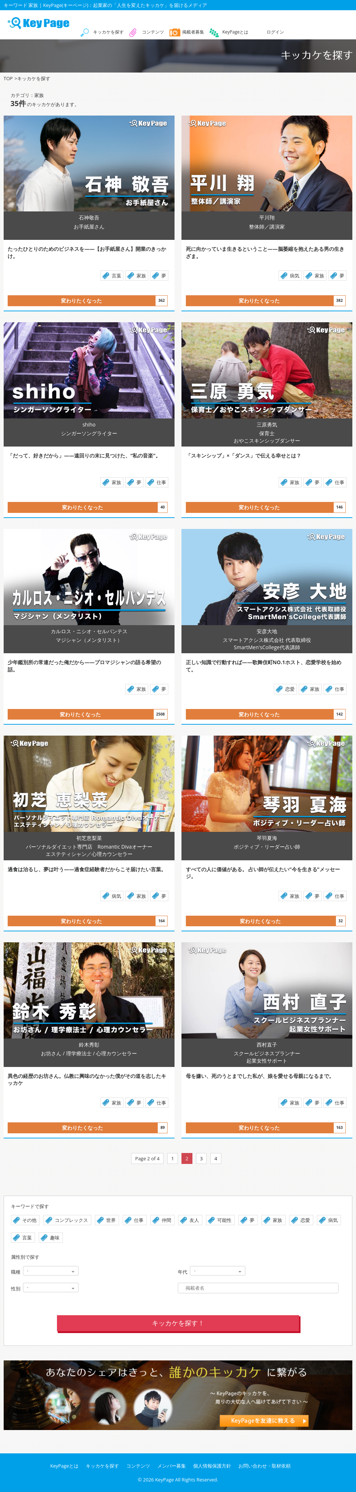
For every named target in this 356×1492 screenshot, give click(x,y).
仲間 (166, 1220)
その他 (29, 1220)
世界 (111, 1220)
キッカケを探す (108, 32)
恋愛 (290, 689)
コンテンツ (153, 32)
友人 (194, 1220)
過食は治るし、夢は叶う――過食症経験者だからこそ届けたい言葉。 (87, 869)
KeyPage (164, 1479)
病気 (294, 275)
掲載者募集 (193, 32)
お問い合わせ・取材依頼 (264, 1465)
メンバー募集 (171, 1465)
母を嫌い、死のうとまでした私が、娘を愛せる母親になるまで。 (260, 1075)
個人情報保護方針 (212, 1465)
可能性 (224, 1220)
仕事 (161, 482)
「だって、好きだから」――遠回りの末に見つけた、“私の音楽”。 (84, 455)
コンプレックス (71, 1220)
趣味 (55, 1237)
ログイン (275, 32)
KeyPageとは (235, 32)
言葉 (116, 275)
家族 (141, 275)
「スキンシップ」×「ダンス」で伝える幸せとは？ (243, 455)
